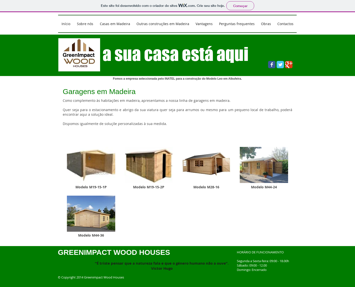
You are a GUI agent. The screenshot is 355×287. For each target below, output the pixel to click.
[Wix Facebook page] (271, 64)
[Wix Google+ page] (288, 64)
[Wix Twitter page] (280, 64)
